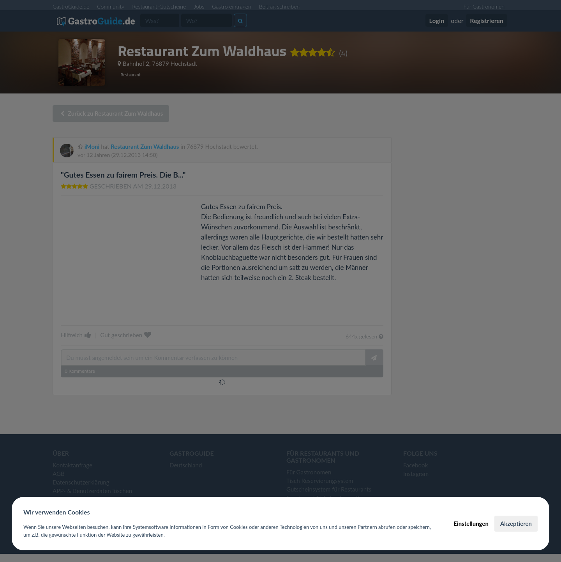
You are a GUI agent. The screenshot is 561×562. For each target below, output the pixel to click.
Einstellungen (471, 523)
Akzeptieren (516, 523)
